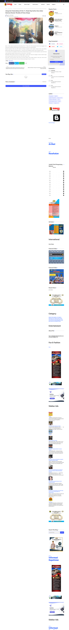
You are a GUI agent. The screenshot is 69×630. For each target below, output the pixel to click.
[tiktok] (64, 1)
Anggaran (53, 4)
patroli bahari (58, 319)
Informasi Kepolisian (54, 558)
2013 (56, 195)
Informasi (43, 4)
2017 (56, 188)
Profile (20, 4)
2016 (56, 189)
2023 (56, 176)
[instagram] (62, 1)
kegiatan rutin (56, 103)
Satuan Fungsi (26, 4)
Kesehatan (54, 153)
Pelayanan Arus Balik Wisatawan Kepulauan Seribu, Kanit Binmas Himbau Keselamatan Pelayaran (56, 470)
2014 (56, 193)
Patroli (53, 318)
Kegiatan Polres (59, 97)
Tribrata (50, 416)
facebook (53, 43)
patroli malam (60, 318)
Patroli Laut (53, 321)
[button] (64, 4)
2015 (56, 191)
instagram (61, 43)
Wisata (59, 101)
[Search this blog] (54, 532)
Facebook (12, 63)
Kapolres (56, 318)
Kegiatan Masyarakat (52, 97)
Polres (59, 99)
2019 (56, 184)
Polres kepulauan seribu (53, 101)
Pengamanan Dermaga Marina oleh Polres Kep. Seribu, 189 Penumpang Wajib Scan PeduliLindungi (56, 491)
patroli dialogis (54, 320)
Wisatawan (51, 103)
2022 (56, 178)
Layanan (48, 4)
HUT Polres (59, 321)
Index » (50, 151)
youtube (53, 46)
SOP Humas (50, 502)
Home (15, 4)
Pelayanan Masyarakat (52, 99)
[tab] (15, 4)
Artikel (52, 144)
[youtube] (60, 1)
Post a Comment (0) (26, 85)
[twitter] (58, 1)
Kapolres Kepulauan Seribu (58, 33)
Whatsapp (22, 63)
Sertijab (56, 321)
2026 (56, 171)
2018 (56, 186)
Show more (44, 74)
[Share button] (26, 63)
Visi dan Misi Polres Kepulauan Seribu (58, 20)
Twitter (17, 63)
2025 (56, 173)
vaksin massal (10, 8)
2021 (56, 180)
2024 (56, 175)
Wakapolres (59, 320)
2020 (56, 182)
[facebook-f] (56, 1)
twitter (61, 46)
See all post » (51, 142)
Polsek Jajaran (35, 4)
